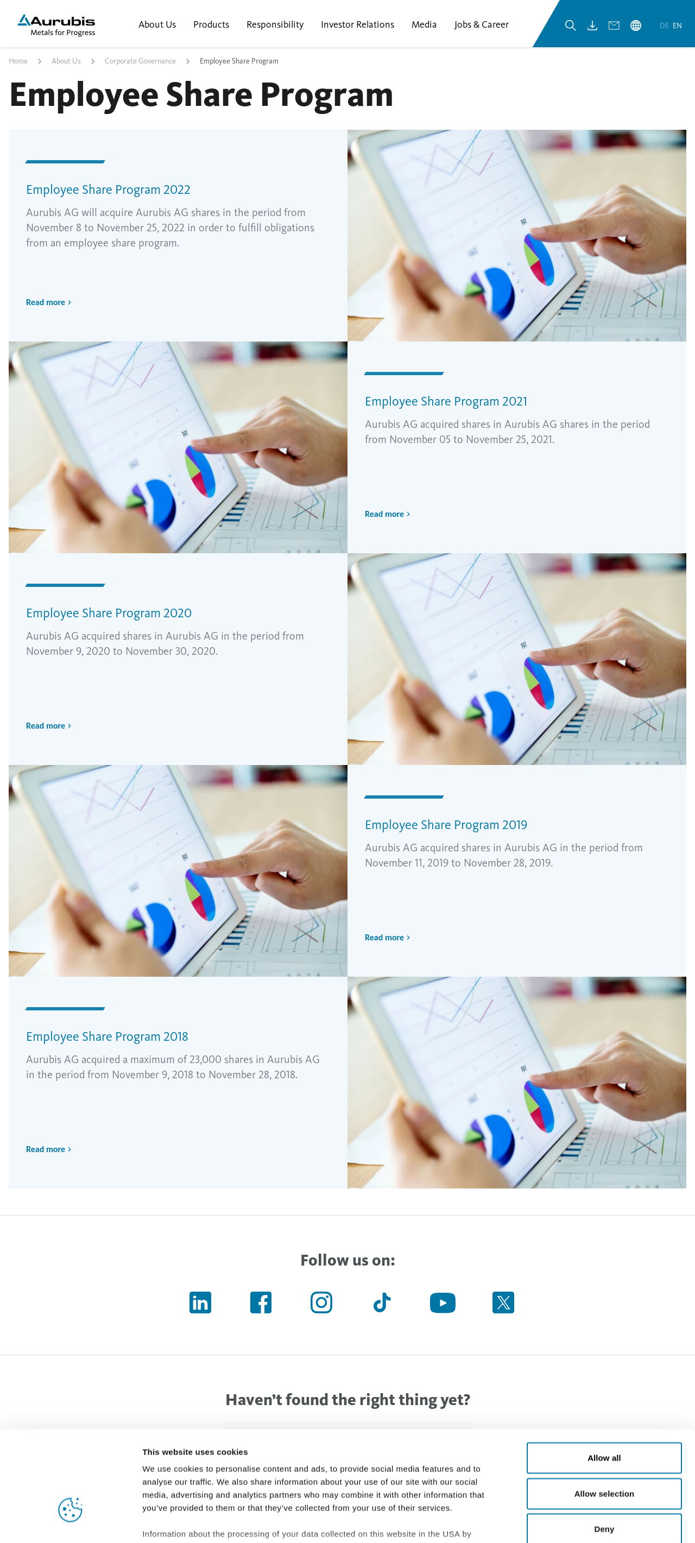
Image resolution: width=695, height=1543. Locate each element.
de (665, 26)
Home (18, 61)
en (677, 26)
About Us (66, 61)
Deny (604, 1448)
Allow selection (604, 1412)
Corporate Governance (140, 61)
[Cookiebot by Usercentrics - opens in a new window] (70, 1522)
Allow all (604, 1377)
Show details (570, 1521)
